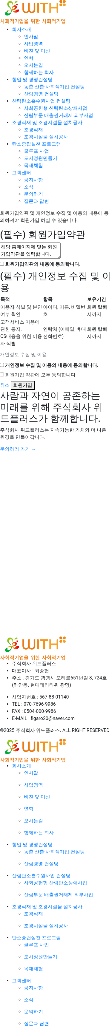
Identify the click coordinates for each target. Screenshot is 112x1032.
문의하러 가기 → (18, 449)
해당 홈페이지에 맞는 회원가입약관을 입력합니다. (30, 250)
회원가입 (22, 385)
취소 (5, 385)
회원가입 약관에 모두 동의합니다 (40, 375)
